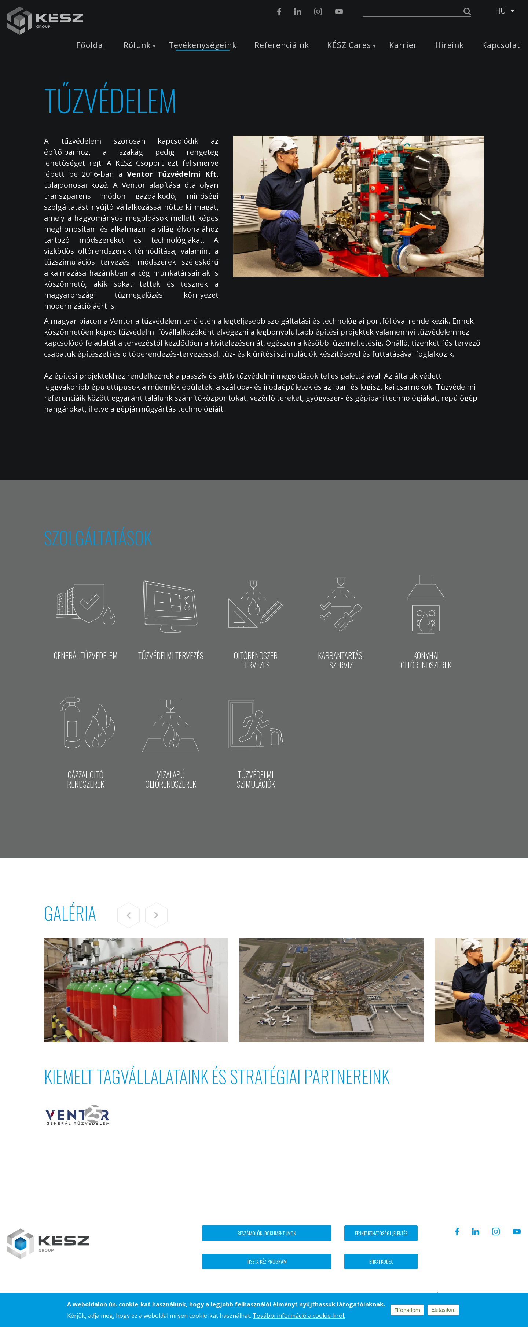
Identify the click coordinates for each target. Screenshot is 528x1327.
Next (156, 915)
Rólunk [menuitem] (137, 45)
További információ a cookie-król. (299, 1316)
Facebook (279, 11)
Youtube (339, 11)
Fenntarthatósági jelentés (381, 1233)
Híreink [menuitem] (449, 45)
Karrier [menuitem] (403, 45)
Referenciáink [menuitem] (281, 45)
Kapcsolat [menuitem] (501, 45)
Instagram (318, 11)
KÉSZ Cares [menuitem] (349, 45)
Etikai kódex (381, 1261)
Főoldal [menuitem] (91, 45)
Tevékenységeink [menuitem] (202, 45)
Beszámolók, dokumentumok (267, 1233)
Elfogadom (407, 1309)
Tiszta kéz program (267, 1261)
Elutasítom (443, 1310)
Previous (128, 915)
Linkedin (297, 11)
